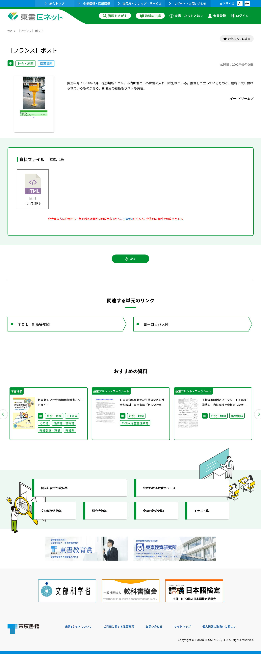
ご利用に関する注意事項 (124, 629)
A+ (247, 3)
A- (240, 3)
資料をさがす (115, 15)
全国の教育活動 (156, 518)
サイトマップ (194, 629)
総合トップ (54, 3)
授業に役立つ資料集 (58, 495)
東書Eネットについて (80, 629)
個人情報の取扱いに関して (235, 629)
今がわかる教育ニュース (163, 495)
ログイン (239, 15)
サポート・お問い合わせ (188, 3)
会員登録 (217, 15)
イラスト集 (204, 518)
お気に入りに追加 (236, 39)
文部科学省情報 (54, 518)
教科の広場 (150, 15)
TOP (11, 31)
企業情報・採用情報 (94, 3)
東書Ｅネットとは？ (186, 15)
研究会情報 (102, 518)
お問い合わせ (163, 629)
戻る (130, 262)
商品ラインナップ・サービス (139, 3)
